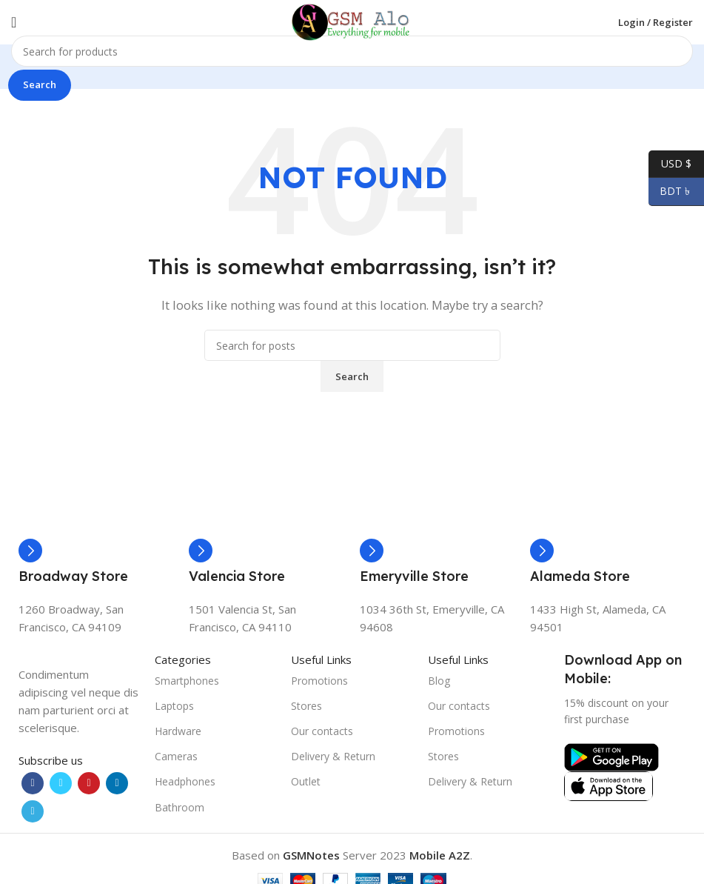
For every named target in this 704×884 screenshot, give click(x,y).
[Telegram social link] (32, 811)
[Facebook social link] (32, 783)
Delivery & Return (333, 756)
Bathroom (179, 807)
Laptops (174, 706)
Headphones (185, 781)
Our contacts (322, 731)
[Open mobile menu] (14, 22)
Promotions (319, 681)
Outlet (306, 781)
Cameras (176, 756)
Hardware (178, 731)
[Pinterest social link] (89, 783)
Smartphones (187, 681)
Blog (439, 681)
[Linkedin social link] (117, 783)
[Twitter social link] (61, 783)
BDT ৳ (670, 191)
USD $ (669, 164)
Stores (306, 706)
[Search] (352, 51)
